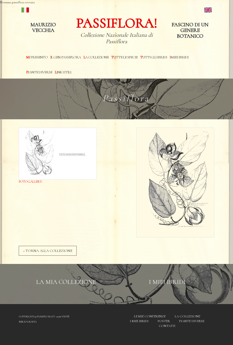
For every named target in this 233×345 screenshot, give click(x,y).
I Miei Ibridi (167, 282)
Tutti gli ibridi (153, 57)
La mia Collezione (66, 282)
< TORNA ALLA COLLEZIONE (47, 250)
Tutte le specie (124, 57)
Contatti (167, 326)
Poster (164, 321)
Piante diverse (39, 72)
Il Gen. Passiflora (65, 57)
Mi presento (37, 57)
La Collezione (96, 57)
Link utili (63, 72)
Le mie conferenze (150, 316)
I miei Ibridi (178, 57)
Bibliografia (28, 321)
